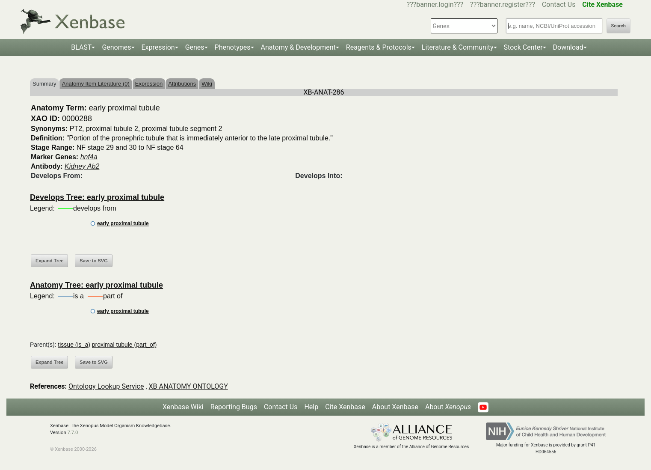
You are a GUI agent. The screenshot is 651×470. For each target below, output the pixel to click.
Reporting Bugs (233, 407)
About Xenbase (395, 407)
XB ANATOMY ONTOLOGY (188, 386)
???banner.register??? (502, 4)
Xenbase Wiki (183, 407)
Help (311, 407)
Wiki (206, 83)
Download (568, 47)
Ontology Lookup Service (106, 386)
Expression (158, 47)
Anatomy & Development (298, 47)
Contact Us (559, 4)
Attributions (182, 83)
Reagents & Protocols (378, 47)
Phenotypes (233, 47)
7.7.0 (72, 432)
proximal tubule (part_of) (124, 344)
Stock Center (523, 47)
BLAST (81, 47)
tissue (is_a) (74, 344)
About (448, 407)
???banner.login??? (435, 4)
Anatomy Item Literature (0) (96, 83)
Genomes (116, 47)
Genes (194, 47)
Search (618, 26)
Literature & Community (458, 47)
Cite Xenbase (345, 407)
